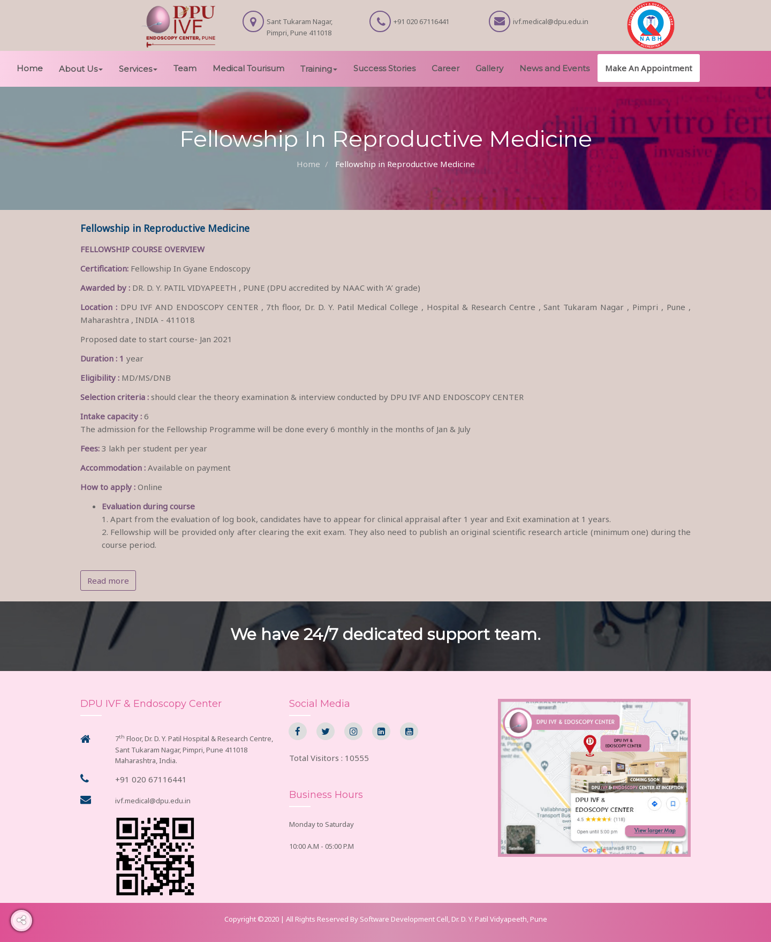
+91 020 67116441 (151, 779)
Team (184, 68)
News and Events (554, 68)
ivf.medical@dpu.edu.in (153, 800)
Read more (108, 580)
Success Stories (384, 68)
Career (445, 68)
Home (30, 68)
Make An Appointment (648, 68)
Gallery (489, 68)
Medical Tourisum (248, 68)
